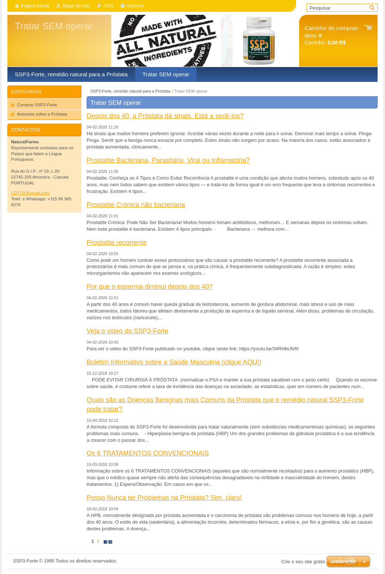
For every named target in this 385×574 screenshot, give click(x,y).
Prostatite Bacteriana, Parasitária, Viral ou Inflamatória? (168, 160)
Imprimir (135, 6)
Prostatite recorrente (117, 242)
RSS (108, 6)
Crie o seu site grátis (303, 561)
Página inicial (35, 6)
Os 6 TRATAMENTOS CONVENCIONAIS (148, 453)
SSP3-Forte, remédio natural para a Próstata (130, 91)
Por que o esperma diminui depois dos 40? (149, 286)
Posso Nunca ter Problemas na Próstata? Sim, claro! (164, 497)
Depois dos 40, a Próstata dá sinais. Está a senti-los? (165, 116)
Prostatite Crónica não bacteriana (136, 204)
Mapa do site (76, 6)
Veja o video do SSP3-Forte (127, 331)
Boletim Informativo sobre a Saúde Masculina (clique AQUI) (174, 362)
